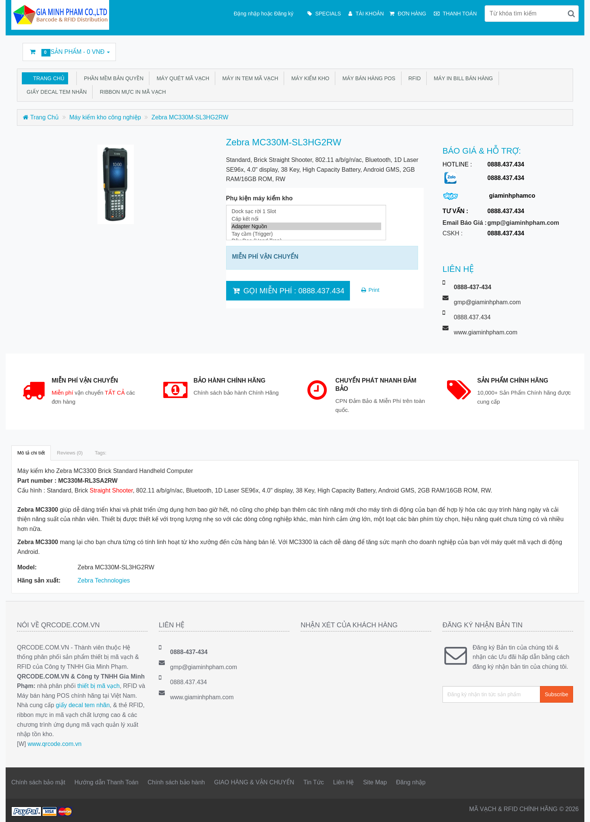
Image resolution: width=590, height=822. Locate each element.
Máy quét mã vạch (181, 78)
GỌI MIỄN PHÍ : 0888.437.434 (288, 291)
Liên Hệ (343, 782)
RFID (413, 78)
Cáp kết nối (306, 219)
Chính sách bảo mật (38, 782)
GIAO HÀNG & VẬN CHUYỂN (254, 782)
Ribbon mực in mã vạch (131, 92)
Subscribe (556, 694)
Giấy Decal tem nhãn (55, 92)
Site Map (375, 782)
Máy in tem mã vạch (248, 78)
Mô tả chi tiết (31, 453)
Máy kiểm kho (308, 78)
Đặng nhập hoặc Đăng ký (263, 14)
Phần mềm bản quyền (112, 78)
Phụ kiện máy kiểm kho (259, 198)
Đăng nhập (411, 782)
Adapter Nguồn (306, 226)
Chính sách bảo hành (176, 782)
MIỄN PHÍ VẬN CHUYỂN (265, 256)
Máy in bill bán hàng (462, 78)
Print (369, 290)
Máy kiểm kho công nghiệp (105, 117)
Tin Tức (313, 782)
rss (511, 48)
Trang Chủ (48, 78)
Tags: (100, 453)
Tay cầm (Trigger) (306, 234)
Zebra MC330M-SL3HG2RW (190, 117)
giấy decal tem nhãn (82, 705)
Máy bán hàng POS (367, 78)
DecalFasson (545, 48)
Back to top (577, 810)
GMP (562, 48)
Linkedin (493, 48)
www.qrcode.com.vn (54, 744)
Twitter (476, 48)
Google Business (528, 48)
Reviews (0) (70, 453)
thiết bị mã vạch (98, 686)
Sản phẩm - (69, 52)
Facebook (459, 48)
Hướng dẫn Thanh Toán (106, 782)
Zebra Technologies (104, 580)
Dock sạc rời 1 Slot (306, 211)
